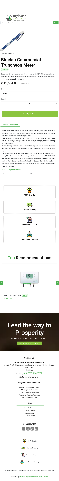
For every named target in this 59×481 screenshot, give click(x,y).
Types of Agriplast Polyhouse (29, 392)
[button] (57, 283)
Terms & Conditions (30, 408)
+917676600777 (33, 373)
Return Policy (30, 416)
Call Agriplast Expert (30, 114)
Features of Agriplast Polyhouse (29, 395)
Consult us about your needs (29, 343)
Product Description (10, 125)
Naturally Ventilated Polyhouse (29, 387)
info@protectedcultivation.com (29, 377)
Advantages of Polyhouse (29, 390)
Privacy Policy (30, 410)
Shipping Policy (30, 413)
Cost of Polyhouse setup (29, 398)
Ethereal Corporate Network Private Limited (34, 477)
